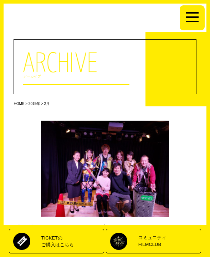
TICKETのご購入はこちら (57, 241)
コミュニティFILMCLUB (152, 241)
